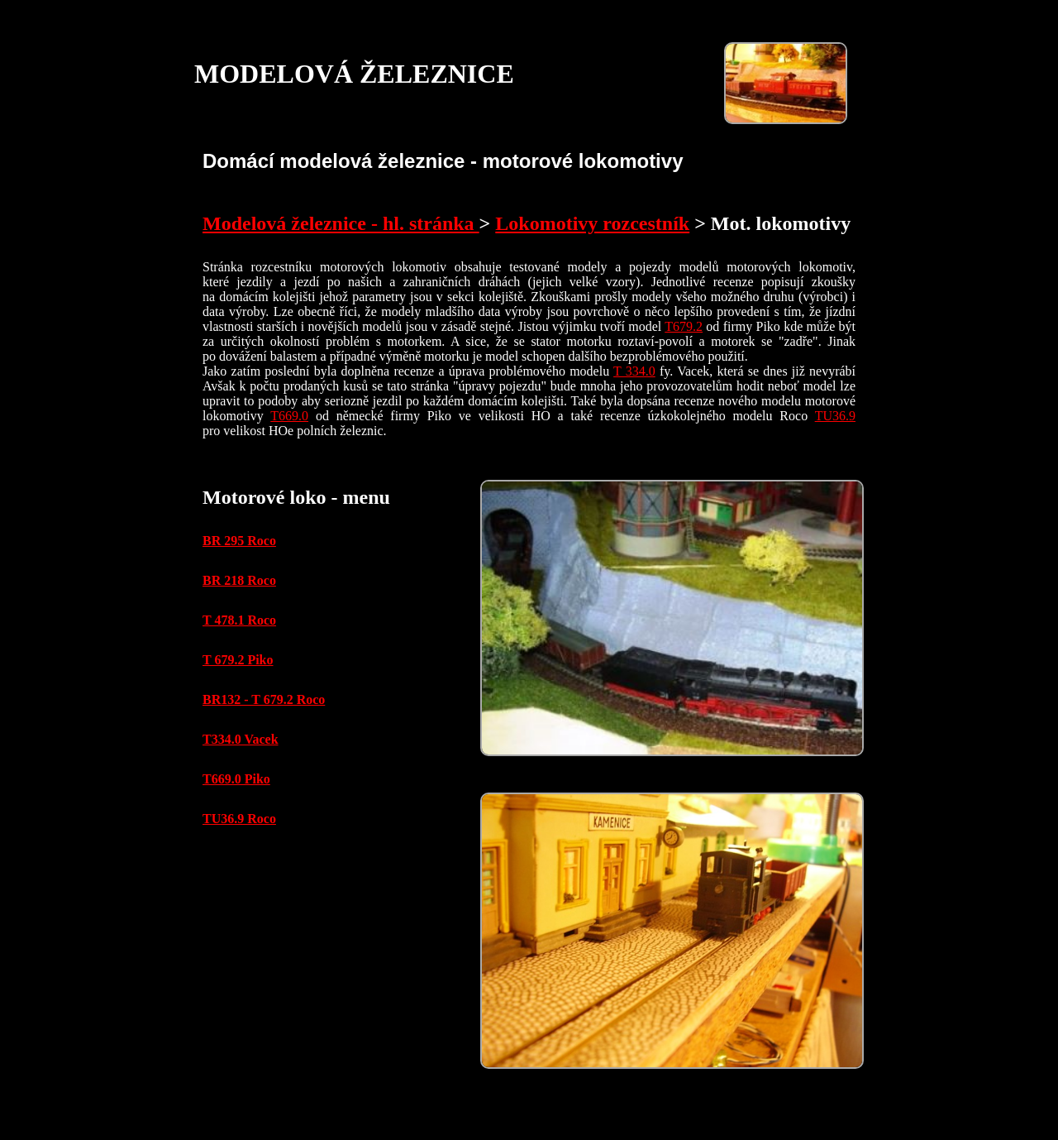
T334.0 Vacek (241, 739)
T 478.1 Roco (239, 620)
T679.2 (684, 326)
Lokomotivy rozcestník (592, 223)
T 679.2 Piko (238, 660)
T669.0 (289, 416)
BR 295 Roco (239, 541)
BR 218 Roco (239, 580)
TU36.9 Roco (239, 819)
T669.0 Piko (236, 779)
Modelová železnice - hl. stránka (341, 223)
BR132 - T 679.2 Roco (264, 699)
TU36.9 (835, 416)
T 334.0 (634, 371)
